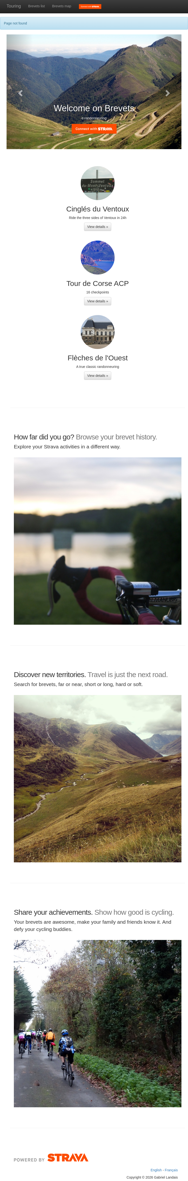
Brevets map (61, 6)
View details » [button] (97, 227)
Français (171, 1170)
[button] (20, 91)
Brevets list (36, 6)
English (157, 1170)
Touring (14, 6)
